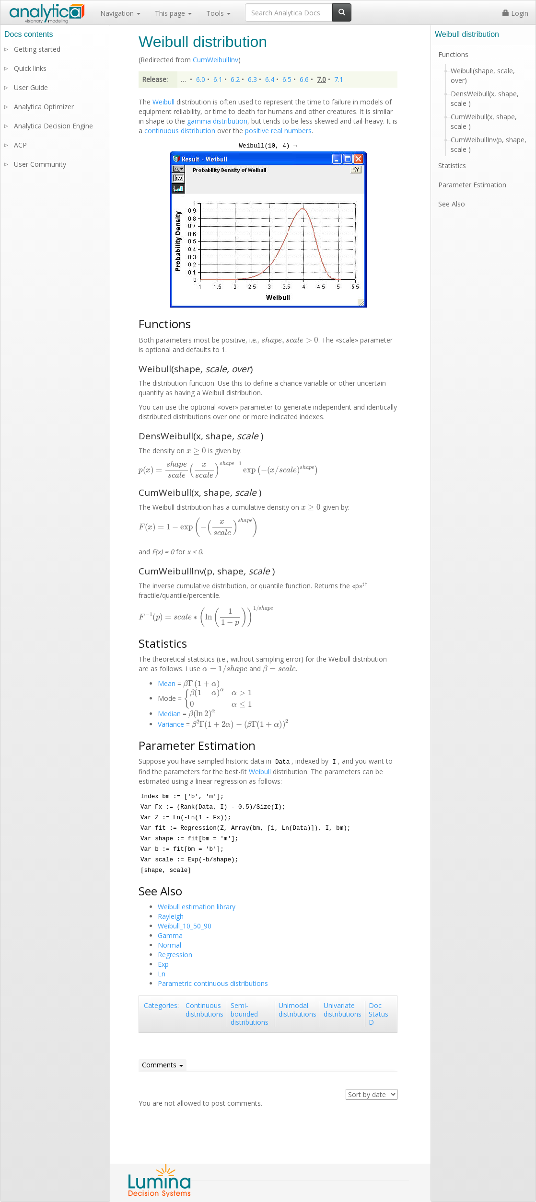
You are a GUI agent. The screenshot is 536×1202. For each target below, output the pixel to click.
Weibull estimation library (196, 906)
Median (169, 713)
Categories (160, 1005)
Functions (453, 54)
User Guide (31, 87)
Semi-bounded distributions (249, 1014)
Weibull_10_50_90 (184, 925)
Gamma (170, 935)
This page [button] (173, 13)
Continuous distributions (204, 1010)
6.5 (286, 79)
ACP (20, 144)
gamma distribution (217, 121)
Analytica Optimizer (44, 106)
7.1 (338, 79)
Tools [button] (218, 13)
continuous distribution (179, 130)
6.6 (304, 79)
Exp (163, 964)
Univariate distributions (342, 1010)
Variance (171, 724)
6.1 (217, 79)
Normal (169, 945)
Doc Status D (378, 1014)
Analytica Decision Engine (53, 125)
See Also (451, 203)
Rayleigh (171, 916)
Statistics (452, 165)
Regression (175, 954)
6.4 (269, 79)
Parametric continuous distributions (213, 983)
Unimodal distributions (297, 1010)
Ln (161, 973)
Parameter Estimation (472, 184)
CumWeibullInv (215, 59)
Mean (166, 683)
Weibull (163, 101)
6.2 (235, 79)
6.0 (200, 79)
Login (515, 13)
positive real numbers (278, 130)
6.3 (252, 79)
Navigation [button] (120, 13)
